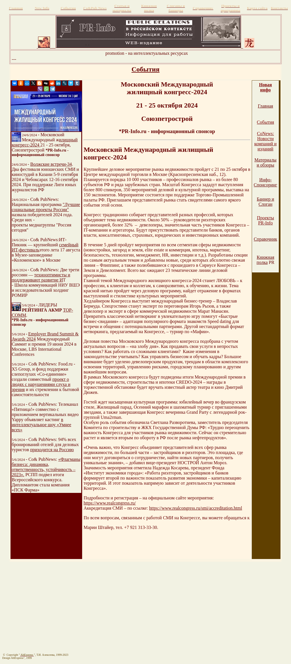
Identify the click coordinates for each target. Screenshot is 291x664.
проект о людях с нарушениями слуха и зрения (41, 384)
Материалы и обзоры (265, 162)
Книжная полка (265, 260)
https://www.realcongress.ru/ (110, 503)
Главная (265, 106)
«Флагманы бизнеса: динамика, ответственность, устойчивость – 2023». (46, 467)
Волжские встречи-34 (51, 164)
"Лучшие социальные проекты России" (46, 207)
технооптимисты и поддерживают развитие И (41, 277)
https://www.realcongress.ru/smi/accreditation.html (195, 508)
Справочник (265, 239)
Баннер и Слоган (265, 202)
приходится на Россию (52, 449)
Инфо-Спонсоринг (265, 182)
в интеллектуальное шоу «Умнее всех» (41, 424)
